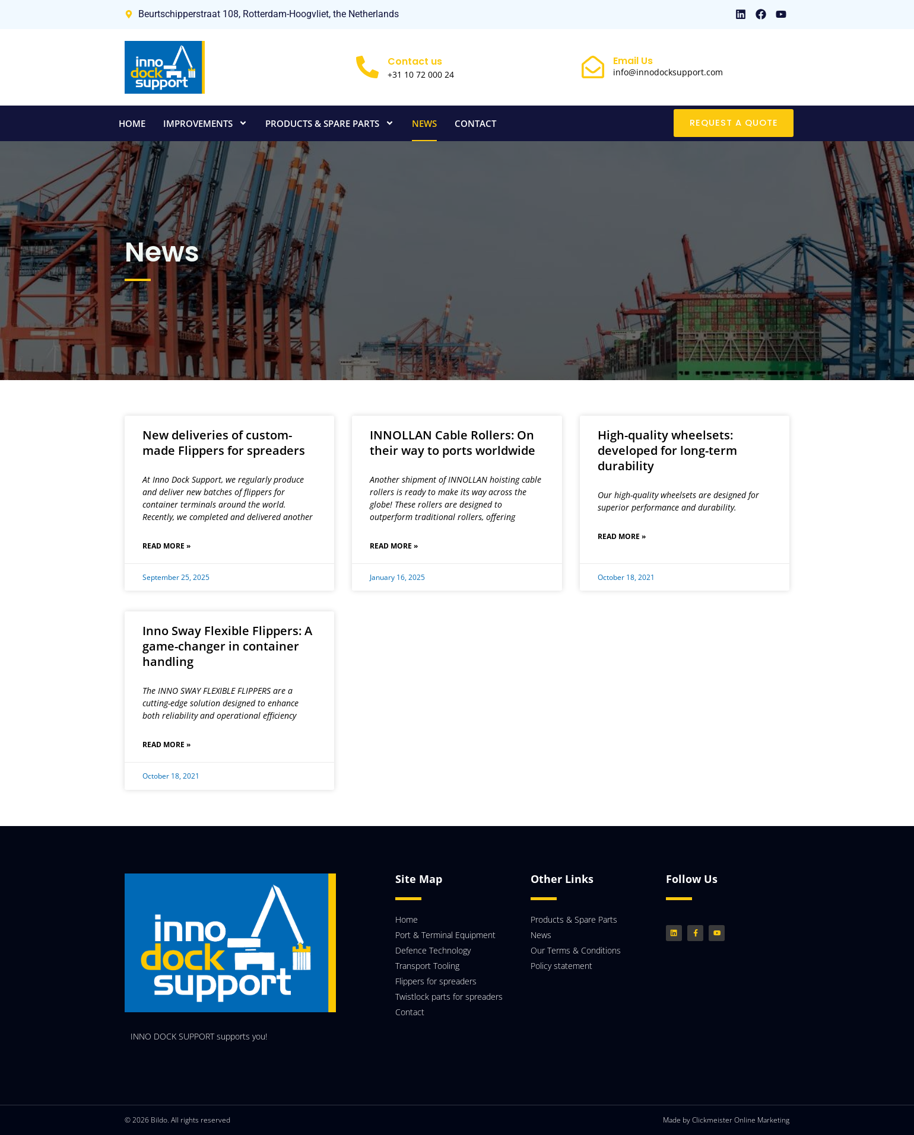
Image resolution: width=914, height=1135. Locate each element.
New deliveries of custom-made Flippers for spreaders (223, 442)
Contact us (415, 61)
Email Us (633, 61)
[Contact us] (367, 67)
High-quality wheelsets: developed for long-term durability (667, 450)
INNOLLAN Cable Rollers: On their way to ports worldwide (452, 442)
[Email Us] (593, 67)
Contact (475, 123)
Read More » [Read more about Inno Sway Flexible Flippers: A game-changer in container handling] (166, 744)
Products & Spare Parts (329, 123)
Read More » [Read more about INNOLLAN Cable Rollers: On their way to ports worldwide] (394, 546)
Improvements (205, 123)
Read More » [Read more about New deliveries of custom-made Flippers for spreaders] (166, 546)
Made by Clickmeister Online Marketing (726, 1120)
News (424, 123)
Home (132, 123)
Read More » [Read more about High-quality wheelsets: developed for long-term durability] (622, 536)
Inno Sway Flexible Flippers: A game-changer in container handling (227, 646)
